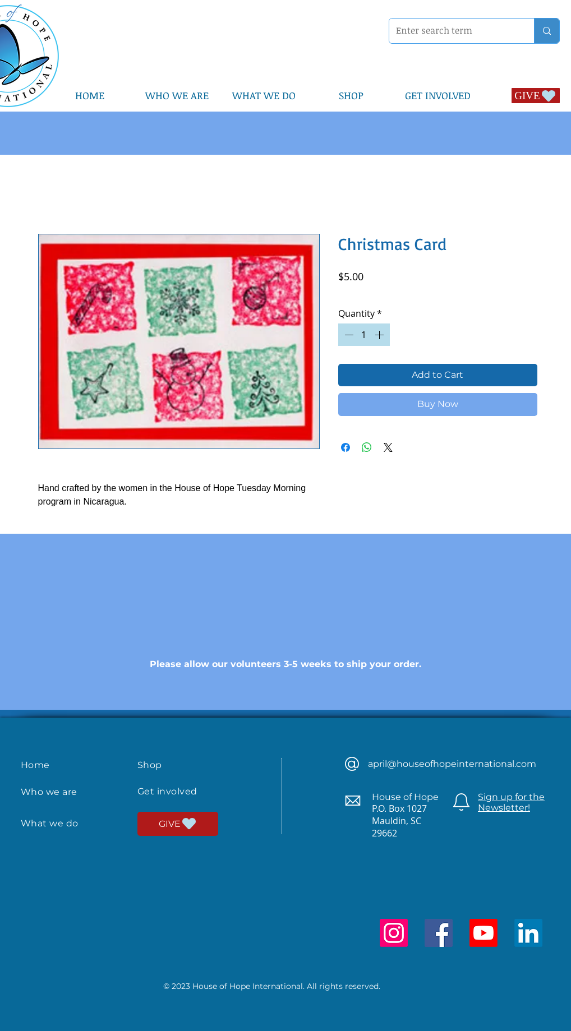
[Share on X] (388, 447)
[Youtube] (483, 933)
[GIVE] (536, 95)
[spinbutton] (364, 334)
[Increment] (380, 334)
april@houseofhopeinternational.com (452, 764)
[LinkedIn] (528, 933)
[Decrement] (348, 334)
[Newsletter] (461, 802)
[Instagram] (394, 933)
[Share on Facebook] (345, 447)
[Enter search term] (453, 31)
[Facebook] (439, 933)
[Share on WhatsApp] (367, 447)
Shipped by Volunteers (448, 292)
